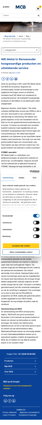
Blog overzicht (10, 36)
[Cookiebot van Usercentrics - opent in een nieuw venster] (30, 171)
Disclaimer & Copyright (27, 415)
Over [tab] (35, 178)
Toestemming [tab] (8, 178)
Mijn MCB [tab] (8, 366)
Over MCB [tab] (8, 372)
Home (21, 36)
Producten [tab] (8, 361)
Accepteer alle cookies (21, 246)
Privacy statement (10, 412)
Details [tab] (21, 178)
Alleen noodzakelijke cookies (21, 252)
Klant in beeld (16, 73)
